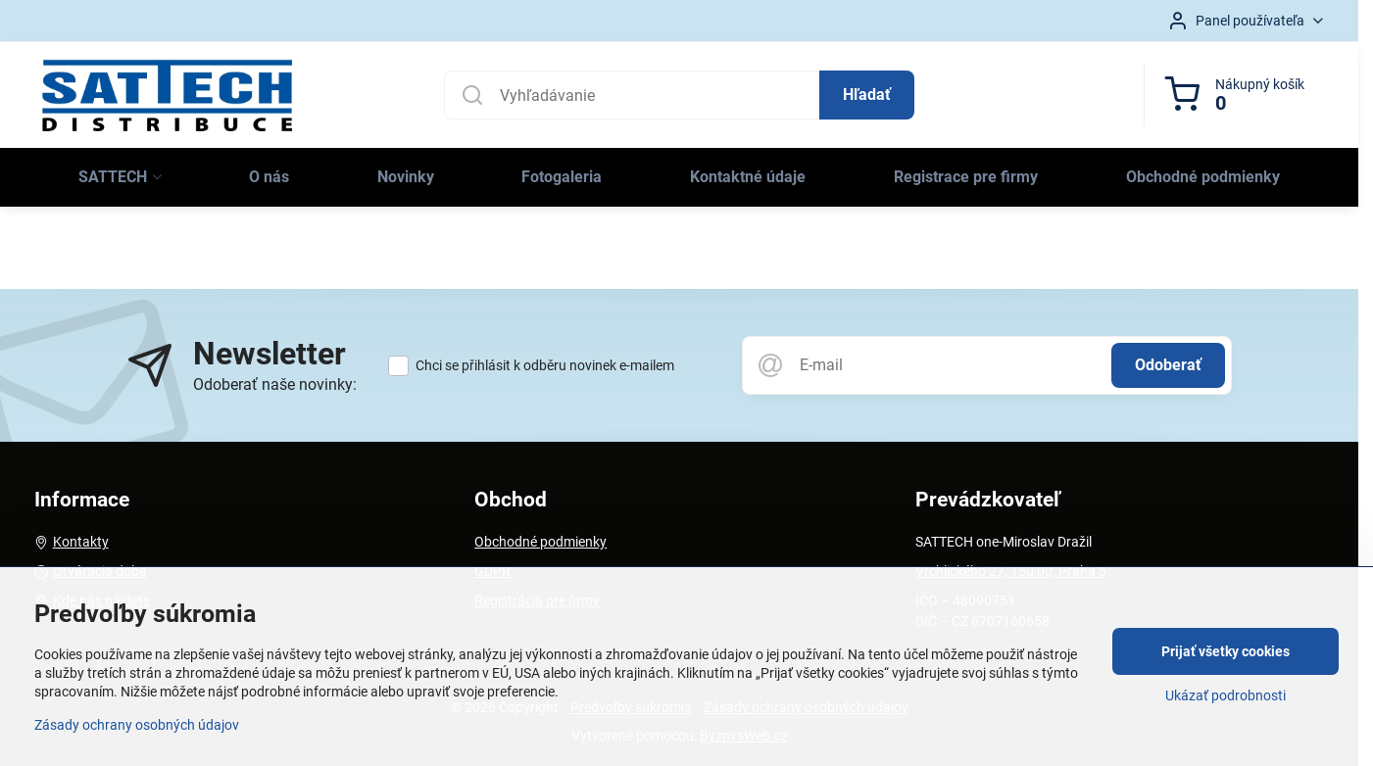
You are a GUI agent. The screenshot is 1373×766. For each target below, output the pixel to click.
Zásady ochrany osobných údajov (136, 725)
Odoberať (1168, 365)
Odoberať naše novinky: (275, 384)
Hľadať (867, 94)
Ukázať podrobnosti (1225, 695)
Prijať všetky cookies (1225, 651)
